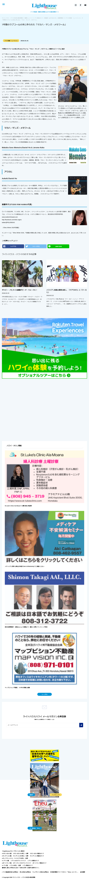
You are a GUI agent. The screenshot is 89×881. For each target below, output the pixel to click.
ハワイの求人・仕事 (15, 865)
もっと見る (44, 694)
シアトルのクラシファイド (18, 860)
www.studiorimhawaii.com (10, 217)
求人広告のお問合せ (25, 872)
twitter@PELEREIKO (8, 222)
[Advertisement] (44, 394)
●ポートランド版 (6, 863)
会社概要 (82, 872)
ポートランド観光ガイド (39, 863)
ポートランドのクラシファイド (22, 863)
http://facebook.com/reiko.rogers (12, 219)
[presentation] (21, 732)
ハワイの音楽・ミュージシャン (11, 40)
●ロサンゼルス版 (6, 853)
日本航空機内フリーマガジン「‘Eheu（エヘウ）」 (64, 872)
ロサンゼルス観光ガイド (37, 853)
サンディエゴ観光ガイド (37, 856)
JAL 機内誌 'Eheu (35, 828)
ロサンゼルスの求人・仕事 (20, 853)
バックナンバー (56, 795)
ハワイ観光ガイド (28, 865)
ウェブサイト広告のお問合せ (40, 872)
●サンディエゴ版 (6, 856)
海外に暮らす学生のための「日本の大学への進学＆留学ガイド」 (21, 867)
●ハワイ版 (5, 865)
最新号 (31, 795)
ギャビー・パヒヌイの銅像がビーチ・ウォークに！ (19, 290)
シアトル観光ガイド (33, 860)
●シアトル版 (5, 860)
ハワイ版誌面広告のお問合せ (10, 872)
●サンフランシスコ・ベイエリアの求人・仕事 (15, 858)
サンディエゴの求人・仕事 (20, 856)
